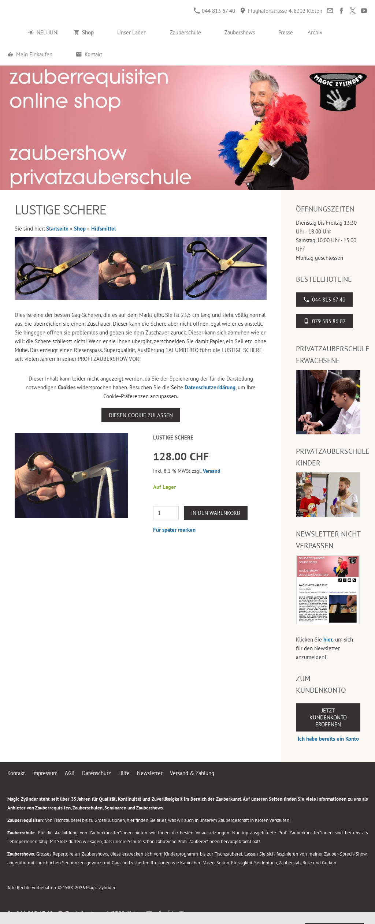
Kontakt (16, 773)
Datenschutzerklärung (210, 387)
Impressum (44, 773)
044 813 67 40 (214, 10)
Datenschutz (96, 773)
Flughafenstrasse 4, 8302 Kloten (281, 10)
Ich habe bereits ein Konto (328, 738)
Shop (80, 228)
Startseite (57, 228)
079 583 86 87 (324, 321)
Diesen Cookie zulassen (141, 415)
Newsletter (150, 773)
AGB (70, 773)
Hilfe (124, 773)
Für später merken (174, 529)
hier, (328, 639)
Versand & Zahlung (192, 773)
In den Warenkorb (215, 512)
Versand (211, 471)
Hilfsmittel (103, 228)
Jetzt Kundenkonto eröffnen (328, 717)
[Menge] (166, 513)
